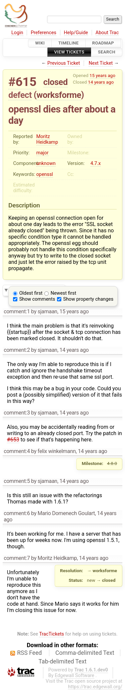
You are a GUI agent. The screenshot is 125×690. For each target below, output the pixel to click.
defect (20, 95)
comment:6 (17, 513)
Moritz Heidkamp (47, 139)
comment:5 (17, 481)
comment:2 (17, 350)
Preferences (43, 33)
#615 (22, 82)
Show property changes (88, 299)
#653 (13, 439)
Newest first (63, 293)
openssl (44, 174)
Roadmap (103, 42)
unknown (46, 163)
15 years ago (102, 75)
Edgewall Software (74, 675)
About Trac (107, 33)
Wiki (40, 42)
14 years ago (101, 82)
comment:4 (17, 451)
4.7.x (95, 163)
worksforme (59, 95)
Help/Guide (76, 33)
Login (17, 33)
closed (55, 82)
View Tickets (69, 52)
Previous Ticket (63, 63)
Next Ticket (101, 63)
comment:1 (17, 311)
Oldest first (31, 293)
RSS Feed (29, 653)
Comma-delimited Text (84, 653)
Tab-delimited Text (63, 661)
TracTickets (51, 634)
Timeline (68, 42)
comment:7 (17, 558)
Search (106, 52)
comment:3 (17, 413)
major (42, 153)
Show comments (37, 299)
